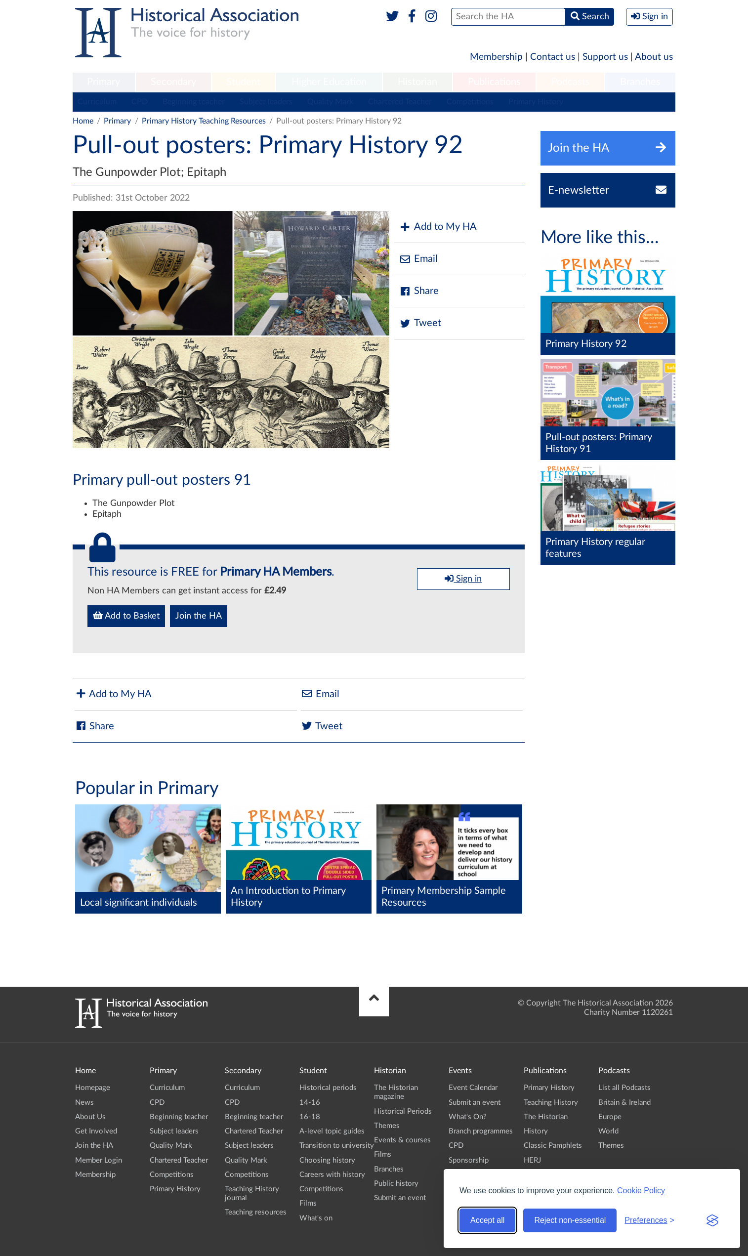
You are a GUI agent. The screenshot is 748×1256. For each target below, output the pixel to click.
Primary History (535, 102)
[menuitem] (103, 82)
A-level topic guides (332, 1131)
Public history (396, 1183)
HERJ (532, 1160)
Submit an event (400, 1198)
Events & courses (402, 1140)
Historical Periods (403, 1111)
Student (243, 82)
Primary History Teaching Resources (204, 121)
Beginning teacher (194, 102)
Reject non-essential (570, 1220)
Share (419, 291)
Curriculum (97, 102)
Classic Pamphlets (553, 1145)
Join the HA (198, 616)
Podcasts (570, 82)
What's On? (468, 1117)
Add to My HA (438, 227)
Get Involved (96, 1131)
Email (418, 259)
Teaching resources (256, 1212)
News (84, 1102)
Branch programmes (481, 1131)
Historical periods (328, 1087)
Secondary (173, 82)
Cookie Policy (641, 1190)
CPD (139, 102)
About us (654, 57)
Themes (387, 1126)
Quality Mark (330, 102)
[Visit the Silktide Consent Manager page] (712, 1220)
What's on (315, 1218)
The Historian (546, 1117)
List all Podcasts (624, 1087)
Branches (640, 82)
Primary (103, 82)
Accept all (487, 1220)
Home (83, 121)
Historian (417, 82)
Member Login (98, 1160)
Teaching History (551, 1102)
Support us (605, 57)
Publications (494, 82)
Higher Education (329, 82)
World (608, 1131)
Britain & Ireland (624, 1102)
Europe (610, 1117)
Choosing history (327, 1160)
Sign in (463, 579)
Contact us (552, 57)
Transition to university (336, 1145)
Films (308, 1203)
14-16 (309, 1102)
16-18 (309, 1117)
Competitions (470, 102)
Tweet (420, 323)
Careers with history (332, 1174)
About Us (90, 1117)
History (536, 1131)
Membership (496, 57)
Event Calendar (473, 1087)
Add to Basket (126, 616)
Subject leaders (266, 102)
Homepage (92, 1087)
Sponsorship (469, 1160)
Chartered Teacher (400, 102)
